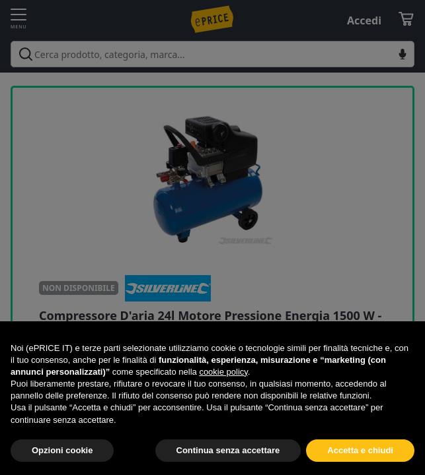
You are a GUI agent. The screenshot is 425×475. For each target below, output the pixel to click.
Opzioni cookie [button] (62, 450)
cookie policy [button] (223, 372)
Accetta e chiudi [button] (360, 450)
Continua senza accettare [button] (228, 450)
